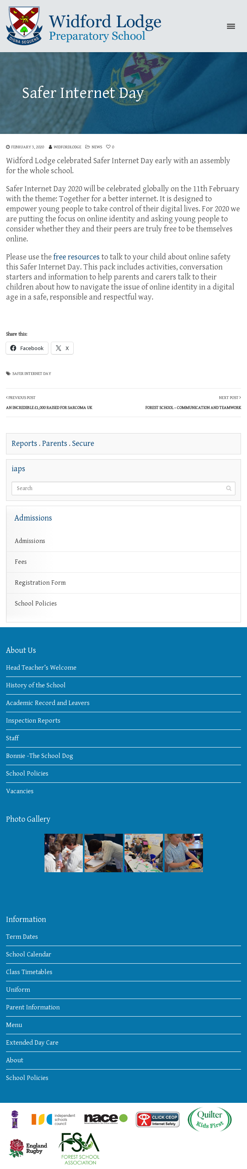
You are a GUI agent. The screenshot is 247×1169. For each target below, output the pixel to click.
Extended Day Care (32, 1043)
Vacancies (20, 791)
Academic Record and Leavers (48, 703)
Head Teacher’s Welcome (41, 668)
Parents (54, 443)
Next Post (193, 402)
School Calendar (28, 954)
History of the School (36, 685)
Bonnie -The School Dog (39, 756)
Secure (83, 443)
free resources (76, 257)
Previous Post (49, 402)
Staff (12, 738)
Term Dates (22, 937)
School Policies (36, 604)
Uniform (18, 990)
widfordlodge (67, 147)
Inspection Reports (33, 721)
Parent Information (33, 1007)
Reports (24, 443)
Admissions (30, 541)
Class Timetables (29, 972)
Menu (14, 1025)
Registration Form (40, 583)
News (97, 147)
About (14, 1060)
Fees (21, 562)
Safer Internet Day (31, 373)
